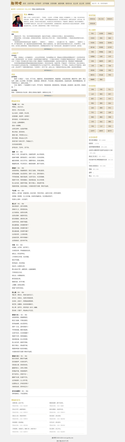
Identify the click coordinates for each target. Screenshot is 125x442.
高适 (110, 70)
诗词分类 (92, 23)
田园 (110, 117)
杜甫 (101, 56)
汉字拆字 (38, 3)
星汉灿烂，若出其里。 (56, 415)
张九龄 (101, 75)
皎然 (106, 147)
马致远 (110, 33)
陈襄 (104, 166)
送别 (92, 108)
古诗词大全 (20, 9)
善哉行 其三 (15, 356)
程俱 (97, 176)
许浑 (110, 56)
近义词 (75, 3)
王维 (92, 65)
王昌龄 (101, 70)
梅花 (92, 117)
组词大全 (69, 3)
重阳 (110, 121)
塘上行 (14, 203)
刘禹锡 (92, 56)
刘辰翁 (101, 42)
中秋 (92, 126)
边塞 (110, 112)
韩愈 (101, 65)
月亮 (92, 121)
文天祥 (110, 47)
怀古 (110, 108)
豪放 (101, 117)
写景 (101, 89)
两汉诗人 (30, 14)
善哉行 (14, 168)
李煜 (92, 52)
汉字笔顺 (46, 3)
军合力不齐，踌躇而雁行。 (19, 409)
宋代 (100, 140)
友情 (101, 112)
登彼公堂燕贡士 (94, 166)
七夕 (101, 126)
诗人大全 (28, 9)
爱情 (101, 103)
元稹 (110, 52)
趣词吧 (13, 9)
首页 (24, 3)
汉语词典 (53, 3)
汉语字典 (30, 3)
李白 (92, 33)
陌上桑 (14, 292)
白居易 (101, 33)
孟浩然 (92, 70)
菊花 (101, 94)
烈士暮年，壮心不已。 (56, 428)
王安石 (92, 38)
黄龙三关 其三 (93, 156)
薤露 (13, 152)
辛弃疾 (92, 42)
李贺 (110, 75)
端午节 (110, 131)
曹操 (23, 104)
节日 (92, 112)
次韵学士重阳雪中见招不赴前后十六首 (100, 150)
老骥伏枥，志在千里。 (18, 403)
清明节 (101, 131)
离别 (92, 103)
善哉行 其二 (15, 315)
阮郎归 (91, 143)
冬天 (110, 98)
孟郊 (110, 61)
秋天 (101, 98)
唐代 (102, 147)
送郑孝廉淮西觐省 (94, 147)
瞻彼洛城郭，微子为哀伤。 (57, 403)
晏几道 (92, 47)
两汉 (19, 104)
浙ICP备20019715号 (62, 441)
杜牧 (92, 61)
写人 (110, 89)
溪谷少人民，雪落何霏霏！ (19, 415)
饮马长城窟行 (16, 391)
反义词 (81, 3)
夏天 (92, 98)
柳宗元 (92, 75)
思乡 (110, 103)
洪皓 (94, 153)
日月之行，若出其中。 (56, 422)
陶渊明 (92, 79)
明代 (94, 169)
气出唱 (14, 104)
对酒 (13, 245)
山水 (92, 94)
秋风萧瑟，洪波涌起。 (18, 422)
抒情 (92, 89)
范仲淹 (110, 42)
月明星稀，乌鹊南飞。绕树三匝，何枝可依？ (24, 428)
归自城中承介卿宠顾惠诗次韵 (98, 159)
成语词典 (61, 3)
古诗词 (87, 3)
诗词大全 (92, 19)
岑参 (110, 65)
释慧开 (104, 156)
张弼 (97, 169)
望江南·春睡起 (93, 140)
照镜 (90, 169)
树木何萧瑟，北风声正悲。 (57, 409)
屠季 (90, 172)
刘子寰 (97, 143)
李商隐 (101, 52)
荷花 (110, 126)
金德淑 (104, 140)
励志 (101, 121)
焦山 (90, 176)
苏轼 (101, 38)
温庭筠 (101, 61)
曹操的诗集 (15, 406)
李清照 (101, 47)
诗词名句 (109, 19)
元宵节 (92, 131)
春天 (110, 94)
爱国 (101, 108)
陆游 (110, 38)
